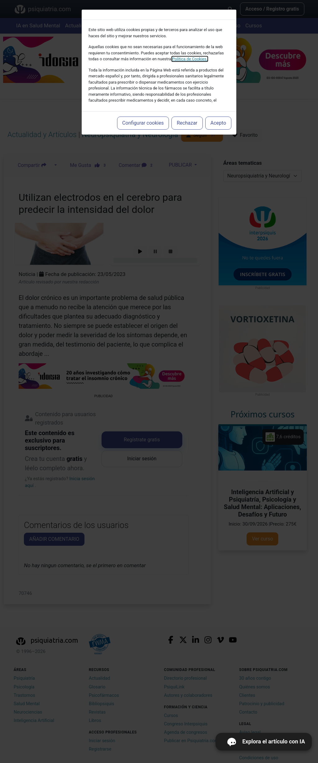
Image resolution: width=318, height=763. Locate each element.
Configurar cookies (143, 123)
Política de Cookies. (189, 59)
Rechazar (187, 123)
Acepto (218, 123)
